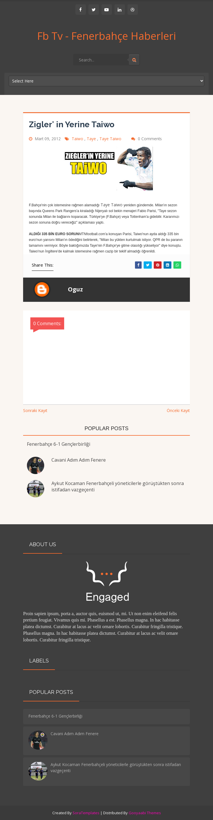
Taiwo (78, 138)
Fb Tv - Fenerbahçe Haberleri (106, 36)
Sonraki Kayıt (35, 410)
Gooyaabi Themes (145, 812)
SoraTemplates (86, 812)
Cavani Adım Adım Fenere (78, 460)
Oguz (75, 289)
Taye (92, 138)
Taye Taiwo (111, 138)
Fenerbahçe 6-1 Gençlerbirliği (58, 444)
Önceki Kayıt (178, 410)
